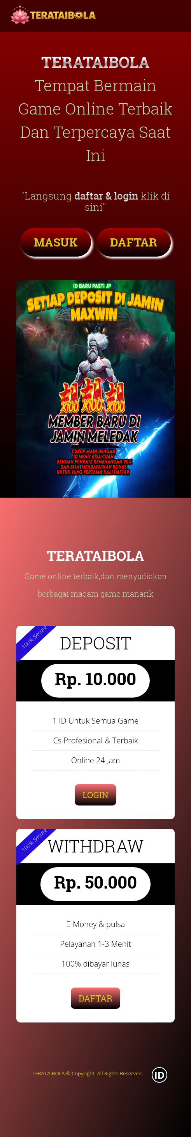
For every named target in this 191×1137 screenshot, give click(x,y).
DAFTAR (133, 242)
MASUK (55, 242)
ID (159, 1074)
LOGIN (95, 794)
